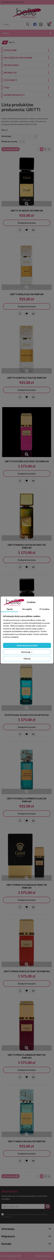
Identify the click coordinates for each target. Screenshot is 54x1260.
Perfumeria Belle (10, 1256)
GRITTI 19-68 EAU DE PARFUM (27, 210)
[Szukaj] (27, 24)
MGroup (48, 1256)
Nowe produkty (14, 95)
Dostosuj (27, 652)
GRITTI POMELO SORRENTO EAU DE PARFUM (27, 800)
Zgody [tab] (10, 609)
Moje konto (8, 1236)
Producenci (11, 65)
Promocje (10, 72)
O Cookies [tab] (44, 609)
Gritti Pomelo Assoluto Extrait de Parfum (27, 714)
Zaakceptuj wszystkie (27, 645)
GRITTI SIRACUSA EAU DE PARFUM (26, 1141)
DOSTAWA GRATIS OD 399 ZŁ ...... (14, 2)
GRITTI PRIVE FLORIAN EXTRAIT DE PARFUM (27, 1056)
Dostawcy (10, 80)
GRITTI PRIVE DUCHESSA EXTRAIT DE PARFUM (26, 886)
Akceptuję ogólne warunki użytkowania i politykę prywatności (24, 1215)
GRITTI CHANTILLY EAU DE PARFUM (26, 377)
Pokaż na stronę (9, 141)
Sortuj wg (6, 136)
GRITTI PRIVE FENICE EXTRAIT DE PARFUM (27, 971)
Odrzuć (27, 658)
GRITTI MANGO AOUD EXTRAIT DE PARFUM (27, 546)
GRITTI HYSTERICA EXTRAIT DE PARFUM (27, 461)
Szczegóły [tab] (27, 609)
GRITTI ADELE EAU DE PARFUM (26, 294)
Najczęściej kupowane (18, 57)
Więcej (4, 130)
